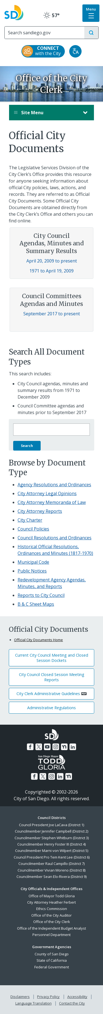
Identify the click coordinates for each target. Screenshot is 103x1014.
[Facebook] (30, 746)
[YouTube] (47, 746)
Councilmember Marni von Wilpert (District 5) (51, 850)
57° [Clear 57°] (51, 15)
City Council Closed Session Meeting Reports (51, 677)
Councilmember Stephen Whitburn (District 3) (52, 837)
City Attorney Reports (40, 511)
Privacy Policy (48, 996)
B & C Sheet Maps (36, 604)
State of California (52, 960)
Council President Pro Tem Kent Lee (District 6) (52, 857)
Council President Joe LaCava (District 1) (51, 824)
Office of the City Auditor (51, 915)
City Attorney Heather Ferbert (51, 902)
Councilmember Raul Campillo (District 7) (51, 863)
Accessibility (77, 996)
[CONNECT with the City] (43, 51)
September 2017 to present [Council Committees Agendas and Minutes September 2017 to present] (51, 314)
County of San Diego (52, 953)
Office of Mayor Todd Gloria (52, 895)
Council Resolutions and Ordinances (54, 538)
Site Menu (46, 113)
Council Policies (33, 529)
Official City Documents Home (38, 639)
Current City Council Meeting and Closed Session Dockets (51, 657)
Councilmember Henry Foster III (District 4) (51, 844)
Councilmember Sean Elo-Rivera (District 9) (51, 876)
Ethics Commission (51, 908)
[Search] (44, 33)
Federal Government (51, 966)
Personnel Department (51, 934)
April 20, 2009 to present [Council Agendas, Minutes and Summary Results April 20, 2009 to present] (51, 261)
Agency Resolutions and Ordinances (54, 485)
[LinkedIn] (72, 746)
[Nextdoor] (64, 746)
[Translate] (75, 51)
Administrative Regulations (51, 707)
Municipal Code (33, 562)
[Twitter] (38, 746)
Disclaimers (20, 996)
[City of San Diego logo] (13, 12)
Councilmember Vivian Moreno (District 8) (51, 870)
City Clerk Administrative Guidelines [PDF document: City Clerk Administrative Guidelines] (48, 693)
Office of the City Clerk (51, 921)
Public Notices (32, 571)
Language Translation (33, 1003)
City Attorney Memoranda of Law (52, 502)
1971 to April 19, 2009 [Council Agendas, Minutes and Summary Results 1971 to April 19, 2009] (51, 271)
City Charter (30, 520)
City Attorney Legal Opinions (47, 493)
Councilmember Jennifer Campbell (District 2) (51, 831)
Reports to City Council (41, 595)
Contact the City (72, 1003)
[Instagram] (55, 746)
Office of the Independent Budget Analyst (51, 928)
